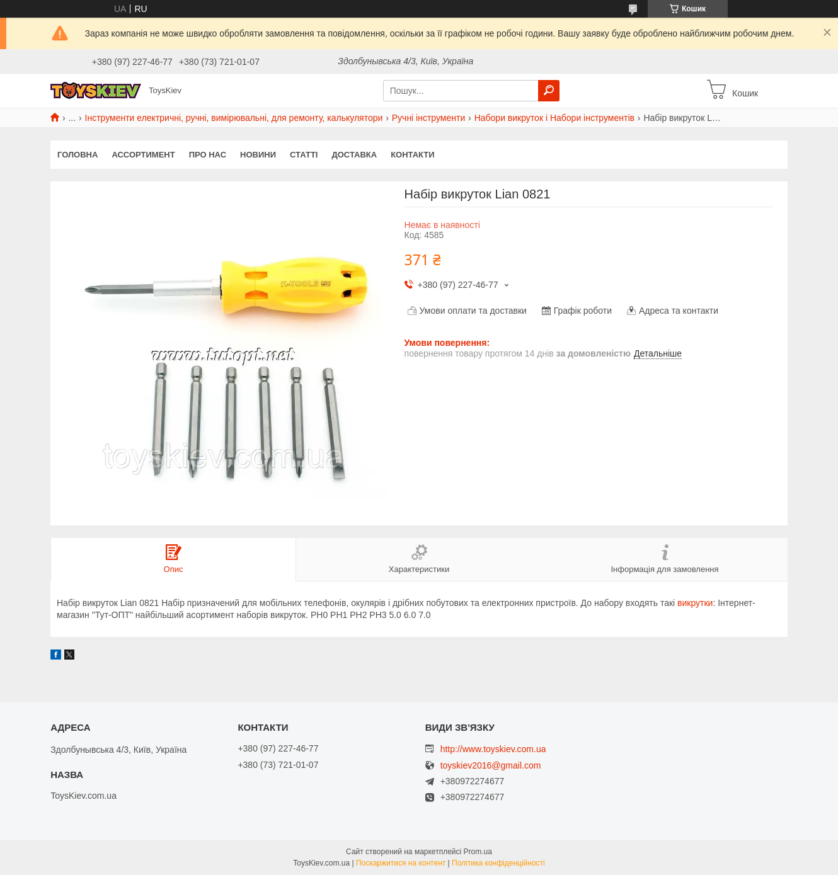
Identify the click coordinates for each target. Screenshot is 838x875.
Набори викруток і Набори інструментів (554, 118)
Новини (258, 154)
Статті (304, 154)
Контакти (413, 154)
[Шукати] (549, 90)
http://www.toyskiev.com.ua (493, 749)
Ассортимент (143, 154)
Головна (77, 154)
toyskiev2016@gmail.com (490, 765)
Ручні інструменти (428, 118)
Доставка (354, 154)
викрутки (695, 603)
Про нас (207, 154)
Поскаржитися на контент (400, 863)
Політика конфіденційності (498, 863)
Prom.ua (478, 851)
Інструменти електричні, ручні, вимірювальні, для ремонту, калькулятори (234, 118)
